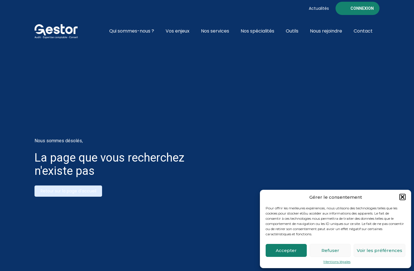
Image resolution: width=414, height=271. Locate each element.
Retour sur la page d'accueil (68, 191)
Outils (292, 31)
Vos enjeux (177, 31)
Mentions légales (336, 262)
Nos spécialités (257, 31)
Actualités (319, 8)
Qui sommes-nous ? (131, 31)
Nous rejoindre (326, 31)
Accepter (286, 250)
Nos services (215, 31)
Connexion (362, 8)
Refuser (330, 250)
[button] (402, 197)
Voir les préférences (379, 250)
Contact (363, 31)
